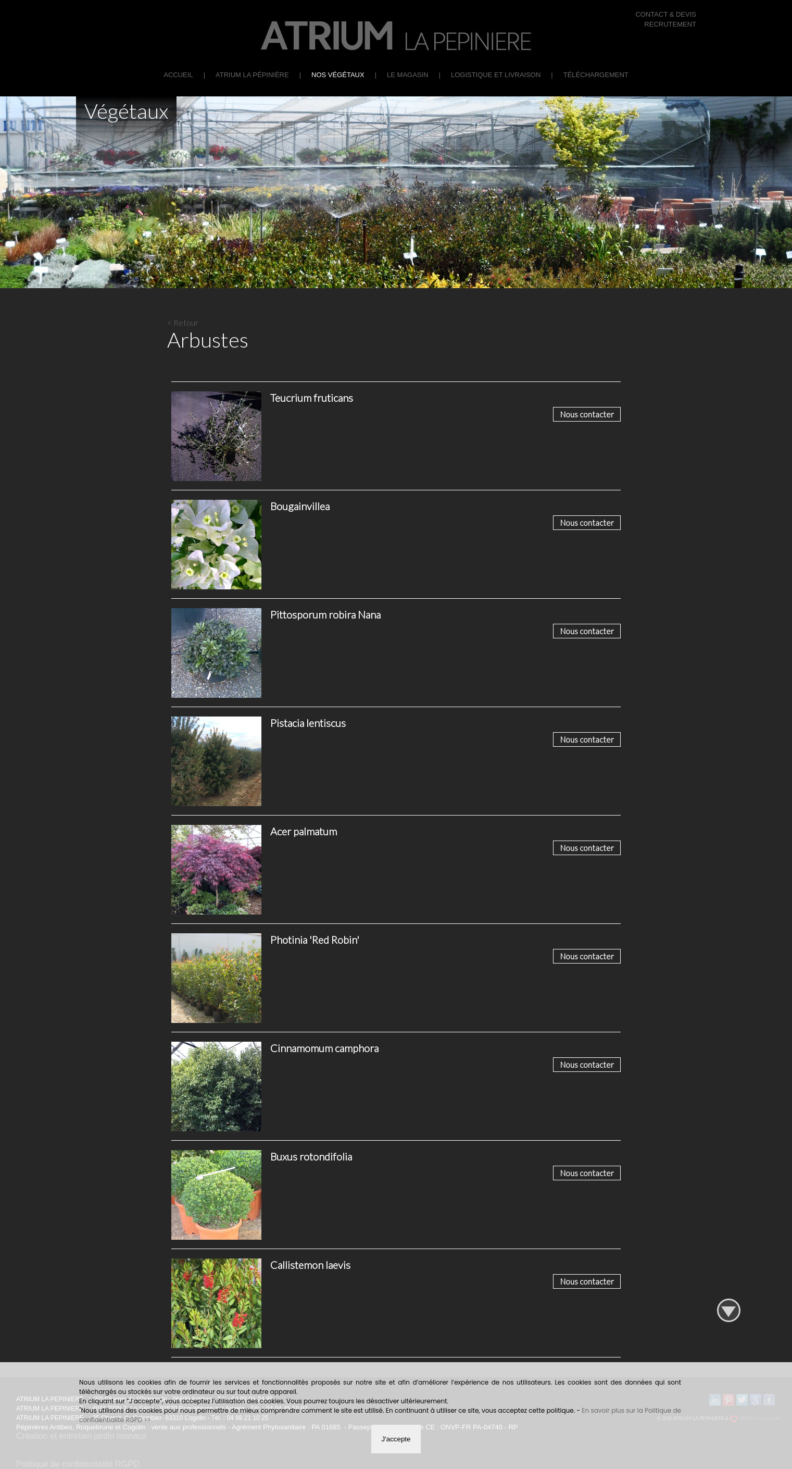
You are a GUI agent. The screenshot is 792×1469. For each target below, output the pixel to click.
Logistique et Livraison (495, 75)
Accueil (178, 75)
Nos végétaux (337, 75)
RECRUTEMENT (670, 24)
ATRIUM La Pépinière (252, 75)
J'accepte (396, 1439)
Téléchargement (595, 75)
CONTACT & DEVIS (665, 14)
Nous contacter (587, 414)
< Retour (182, 322)
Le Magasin (407, 75)
